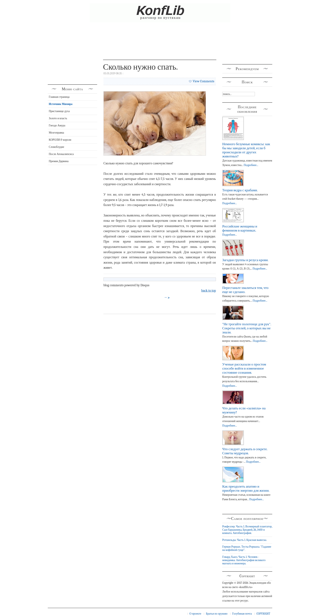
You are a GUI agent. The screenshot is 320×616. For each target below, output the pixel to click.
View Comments (203, 81)
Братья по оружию (217, 613)
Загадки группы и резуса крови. (245, 260)
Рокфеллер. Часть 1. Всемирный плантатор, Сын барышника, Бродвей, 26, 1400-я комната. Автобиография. (247, 530)
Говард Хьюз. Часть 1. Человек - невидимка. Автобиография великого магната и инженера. (244, 560)
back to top (208, 290)
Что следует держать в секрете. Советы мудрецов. (244, 451)
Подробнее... (251, 165)
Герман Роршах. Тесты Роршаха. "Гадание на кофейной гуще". (246, 548)
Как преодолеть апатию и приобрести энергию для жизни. (245, 488)
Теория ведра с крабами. (240, 190)
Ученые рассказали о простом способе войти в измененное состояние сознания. (244, 368)
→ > (167, 298)
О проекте (195, 613)
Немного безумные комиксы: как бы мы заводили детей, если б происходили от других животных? (246, 150)
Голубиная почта (242, 613)
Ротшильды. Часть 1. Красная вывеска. (244, 539)
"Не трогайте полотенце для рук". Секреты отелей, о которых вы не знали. (246, 328)
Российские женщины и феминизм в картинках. (239, 228)
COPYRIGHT (263, 613)
